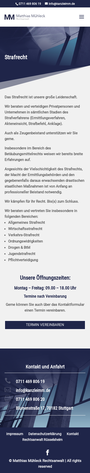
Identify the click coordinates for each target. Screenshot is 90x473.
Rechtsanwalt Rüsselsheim (42, 440)
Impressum (14, 434)
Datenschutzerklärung (44, 434)
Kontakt (73, 434)
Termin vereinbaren (45, 325)
